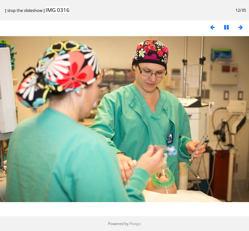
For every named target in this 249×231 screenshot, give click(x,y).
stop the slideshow (24, 10)
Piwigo (135, 223)
